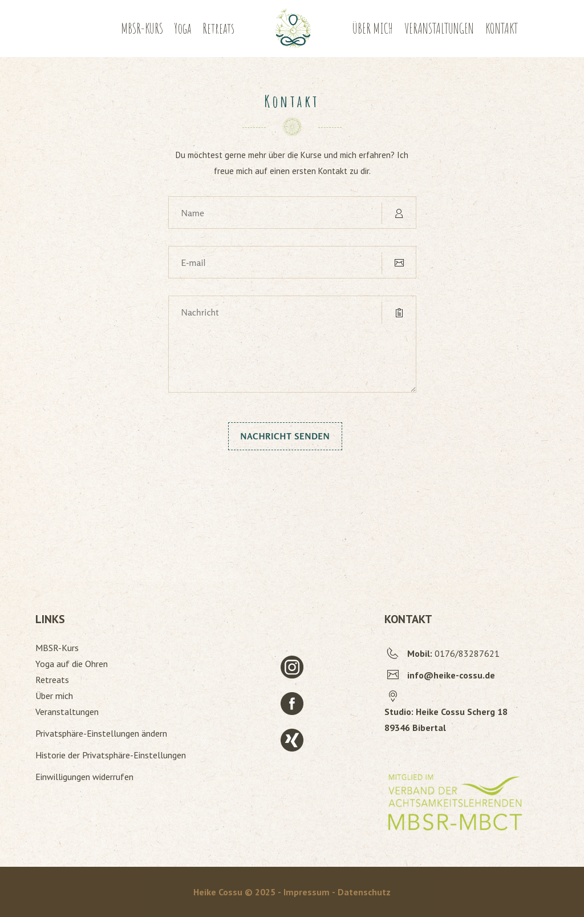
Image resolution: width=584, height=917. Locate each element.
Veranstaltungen (67, 711)
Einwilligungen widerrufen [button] (84, 776)
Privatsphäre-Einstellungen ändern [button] (101, 733)
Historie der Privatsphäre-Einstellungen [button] (110, 755)
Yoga (183, 28)
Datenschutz (364, 892)
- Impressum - (308, 892)
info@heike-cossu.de (451, 675)
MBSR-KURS (142, 28)
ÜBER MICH (372, 28)
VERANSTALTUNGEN (439, 28)
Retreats (218, 28)
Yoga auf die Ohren (71, 663)
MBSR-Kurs (57, 647)
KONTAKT (501, 28)
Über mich (54, 695)
